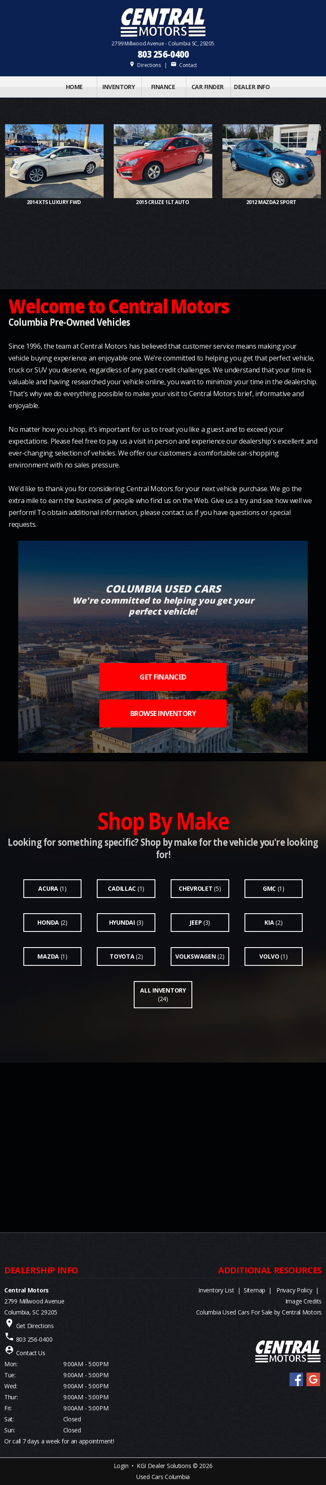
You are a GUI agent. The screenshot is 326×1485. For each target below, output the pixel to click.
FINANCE (163, 87)
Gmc (269, 888)
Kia (269, 922)
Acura (48, 888)
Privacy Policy (294, 1290)
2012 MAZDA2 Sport (271, 202)
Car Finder (207, 87)
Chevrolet (195, 888)
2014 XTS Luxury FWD (54, 202)
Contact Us (30, 1353)
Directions (145, 65)
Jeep (195, 922)
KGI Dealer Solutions (164, 1466)
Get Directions (35, 1326)
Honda (48, 922)
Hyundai (122, 922)
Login (121, 1466)
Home (74, 87)
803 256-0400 (162, 54)
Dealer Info (252, 87)
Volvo (269, 956)
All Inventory (162, 990)
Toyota (122, 956)
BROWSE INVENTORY (163, 713)
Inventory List (216, 1290)
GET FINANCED (163, 677)
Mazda (48, 956)
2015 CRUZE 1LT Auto (163, 202)
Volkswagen (195, 956)
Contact (184, 65)
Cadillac (122, 888)
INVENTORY (118, 87)
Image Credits (303, 1301)
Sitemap (254, 1290)
